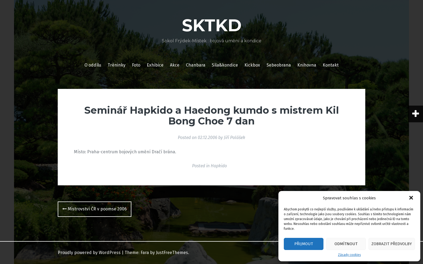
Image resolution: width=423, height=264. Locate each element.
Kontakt (331, 65)
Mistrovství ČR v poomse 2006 (94, 208)
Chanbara (195, 65)
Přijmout (303, 243)
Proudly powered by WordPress (89, 252)
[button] (411, 198)
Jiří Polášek (234, 137)
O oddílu (92, 65)
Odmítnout (346, 243)
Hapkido (219, 165)
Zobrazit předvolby (391, 243)
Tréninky (116, 65)
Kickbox (252, 65)
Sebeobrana (279, 65)
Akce (174, 65)
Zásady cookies (349, 255)
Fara (145, 252)
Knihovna (306, 65)
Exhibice (155, 65)
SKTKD (211, 25)
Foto (136, 65)
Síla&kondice (225, 65)
